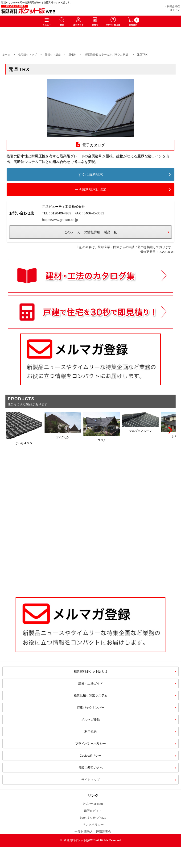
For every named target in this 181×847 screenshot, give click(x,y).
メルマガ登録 (90, 719)
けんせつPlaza (93, 803)
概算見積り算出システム (90, 695)
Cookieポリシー (90, 755)
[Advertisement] (90, 552)
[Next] (170, 430)
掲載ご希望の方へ (90, 767)
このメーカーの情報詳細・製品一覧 (90, 232)
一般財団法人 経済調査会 (92, 831)
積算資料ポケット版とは (90, 671)
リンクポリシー (93, 824)
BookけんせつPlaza (92, 817)
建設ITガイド (93, 811)
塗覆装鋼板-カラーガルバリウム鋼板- (107, 54)
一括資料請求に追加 (91, 190)
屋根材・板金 (53, 54)
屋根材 (73, 54)
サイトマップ (90, 779)
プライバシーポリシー (90, 743)
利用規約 (90, 731)
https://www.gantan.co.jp (60, 220)
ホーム (6, 54)
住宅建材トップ (27, 54)
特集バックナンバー (90, 707)
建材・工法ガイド (90, 683)
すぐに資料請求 (90, 174)
